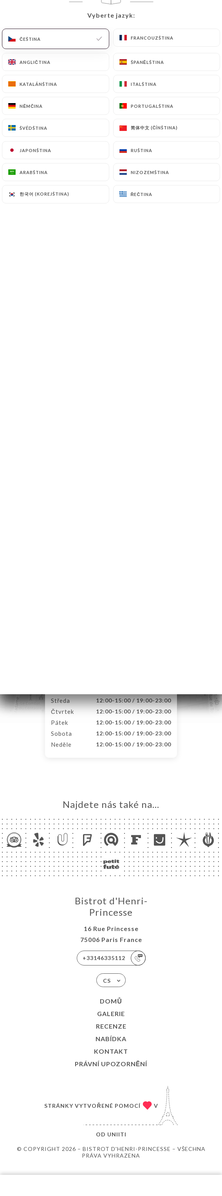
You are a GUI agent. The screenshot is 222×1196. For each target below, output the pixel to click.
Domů (111, 1009)
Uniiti (116, 1142)
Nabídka (111, 1047)
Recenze (111, 1034)
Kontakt (111, 1059)
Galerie (111, 1021)
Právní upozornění (111, 1072)
